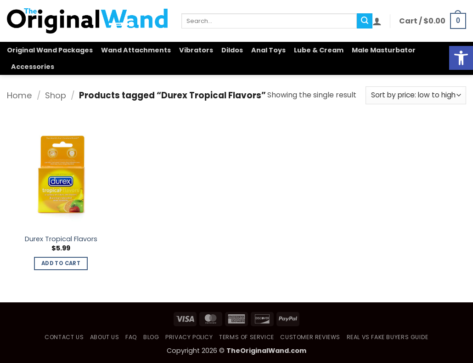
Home (19, 95)
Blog (151, 337)
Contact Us (64, 337)
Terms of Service (246, 337)
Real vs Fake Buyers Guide (387, 337)
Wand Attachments (136, 50)
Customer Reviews (310, 337)
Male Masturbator (384, 50)
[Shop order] (416, 95)
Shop (55, 95)
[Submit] (364, 21)
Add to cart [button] (60, 263)
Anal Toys (268, 50)
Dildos (232, 50)
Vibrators (196, 50)
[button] (377, 21)
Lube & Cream (318, 50)
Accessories (32, 66)
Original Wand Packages (50, 50)
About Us (104, 337)
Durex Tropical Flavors (61, 239)
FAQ (131, 337)
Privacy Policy (189, 337)
